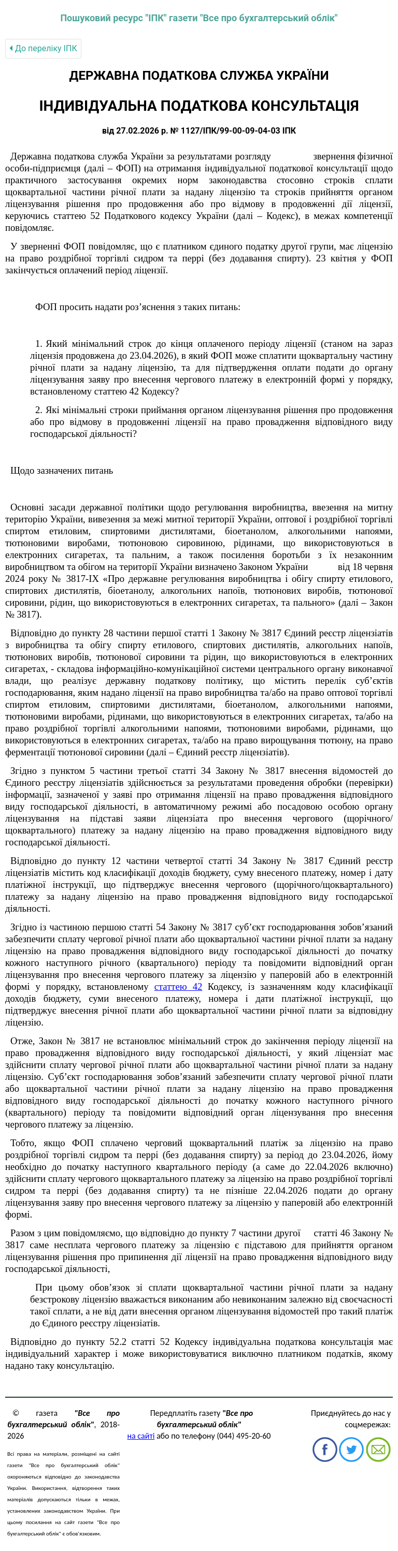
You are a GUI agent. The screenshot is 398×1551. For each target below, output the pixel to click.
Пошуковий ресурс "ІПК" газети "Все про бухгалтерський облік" (198, 17)
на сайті (141, 1436)
